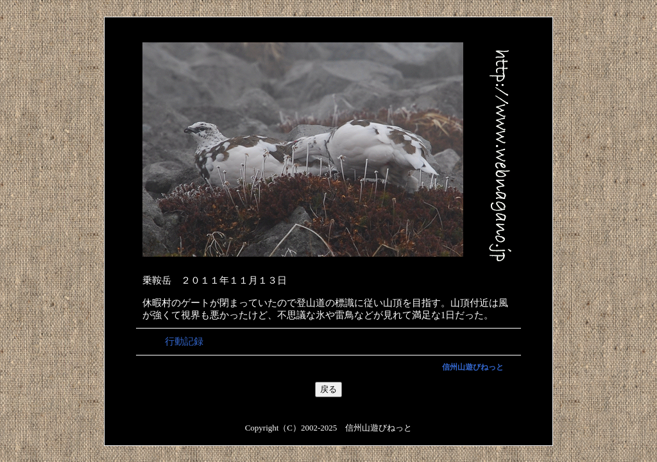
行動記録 (184, 341)
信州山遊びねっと (473, 367)
